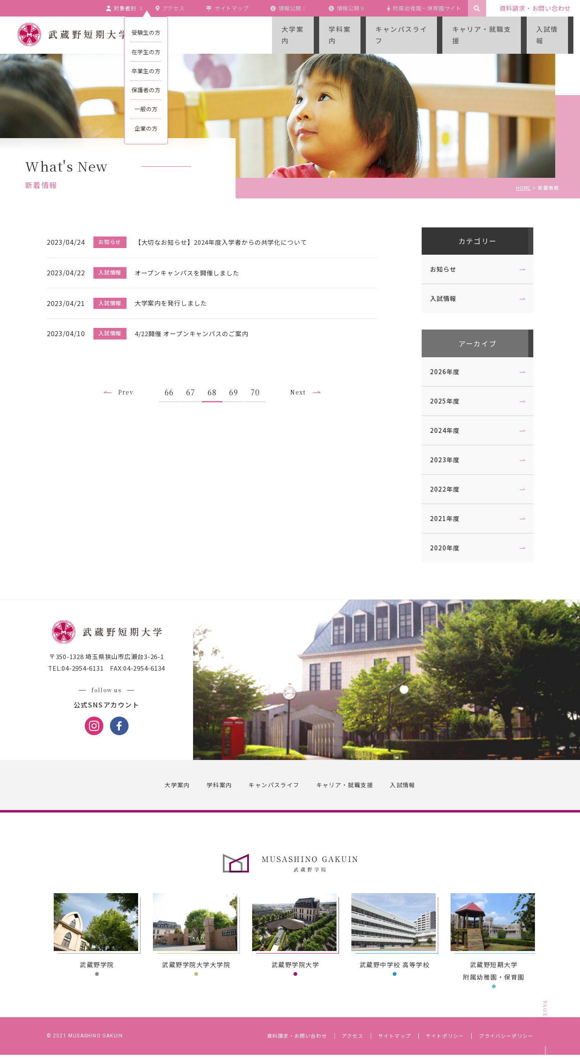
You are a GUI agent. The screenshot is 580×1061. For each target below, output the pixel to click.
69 (237, 383)
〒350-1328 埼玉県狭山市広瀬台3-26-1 (110, 663)
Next (304, 384)
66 (172, 383)
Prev (127, 384)
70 (258, 383)
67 (194, 383)
